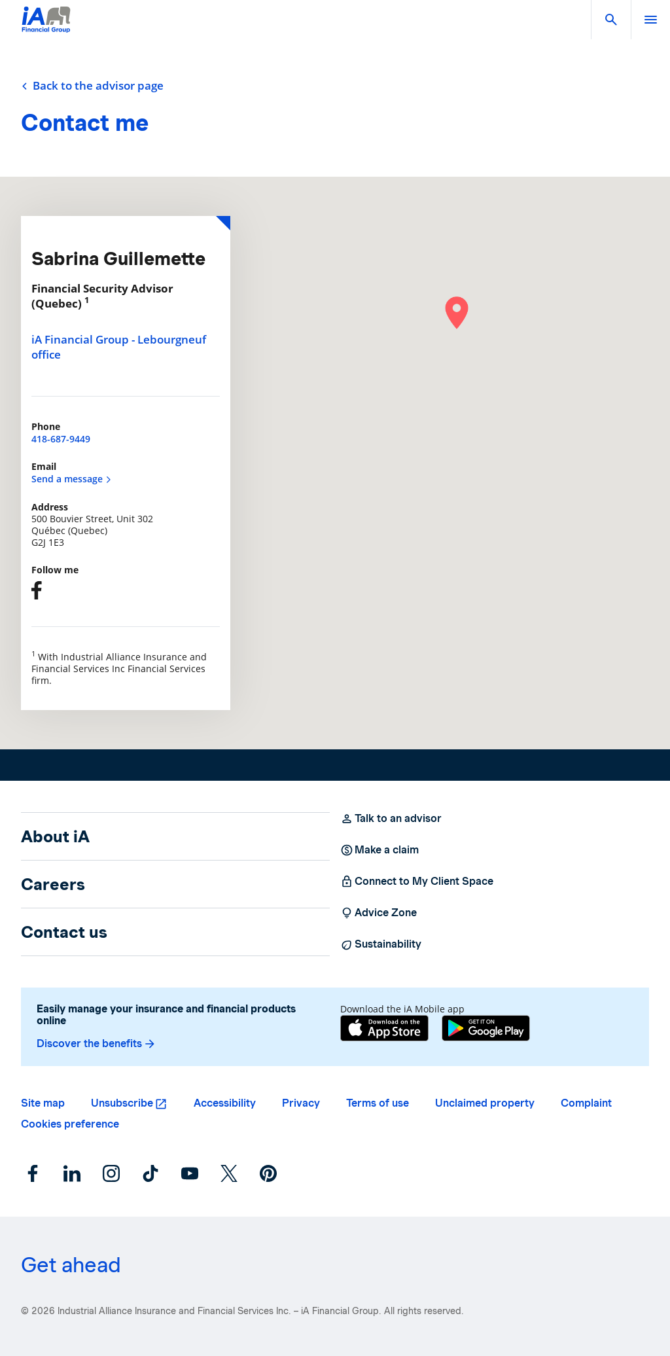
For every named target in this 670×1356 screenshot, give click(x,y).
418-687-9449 (60, 439)
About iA (55, 836)
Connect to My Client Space (416, 881)
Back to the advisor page (92, 86)
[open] (650, 19)
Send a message (71, 479)
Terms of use (377, 1103)
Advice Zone (378, 912)
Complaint (586, 1103)
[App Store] (384, 1028)
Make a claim (379, 850)
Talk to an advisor (391, 818)
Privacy (301, 1103)
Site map (43, 1103)
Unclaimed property (485, 1103)
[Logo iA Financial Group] (46, 28)
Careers (53, 884)
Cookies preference (70, 1124)
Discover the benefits (96, 1043)
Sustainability (380, 944)
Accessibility (225, 1103)
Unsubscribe (122, 1103)
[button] (611, 19)
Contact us (64, 932)
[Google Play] (486, 1028)
